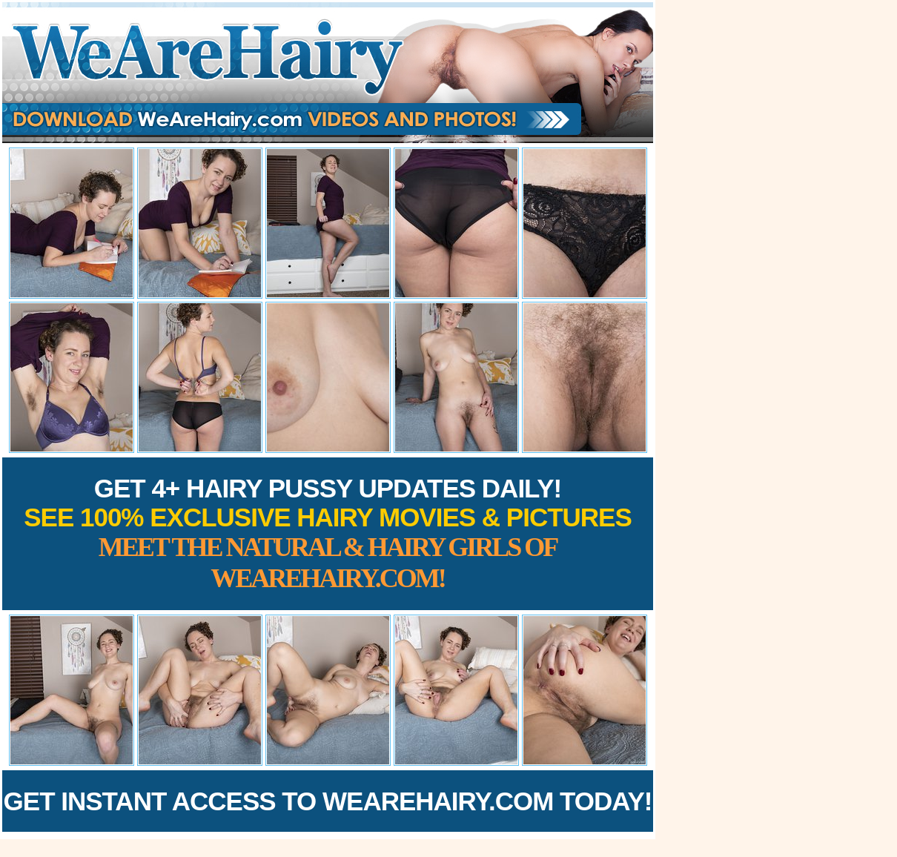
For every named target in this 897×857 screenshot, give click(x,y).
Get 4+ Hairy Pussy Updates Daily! (328, 533)
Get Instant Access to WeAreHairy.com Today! (328, 801)
